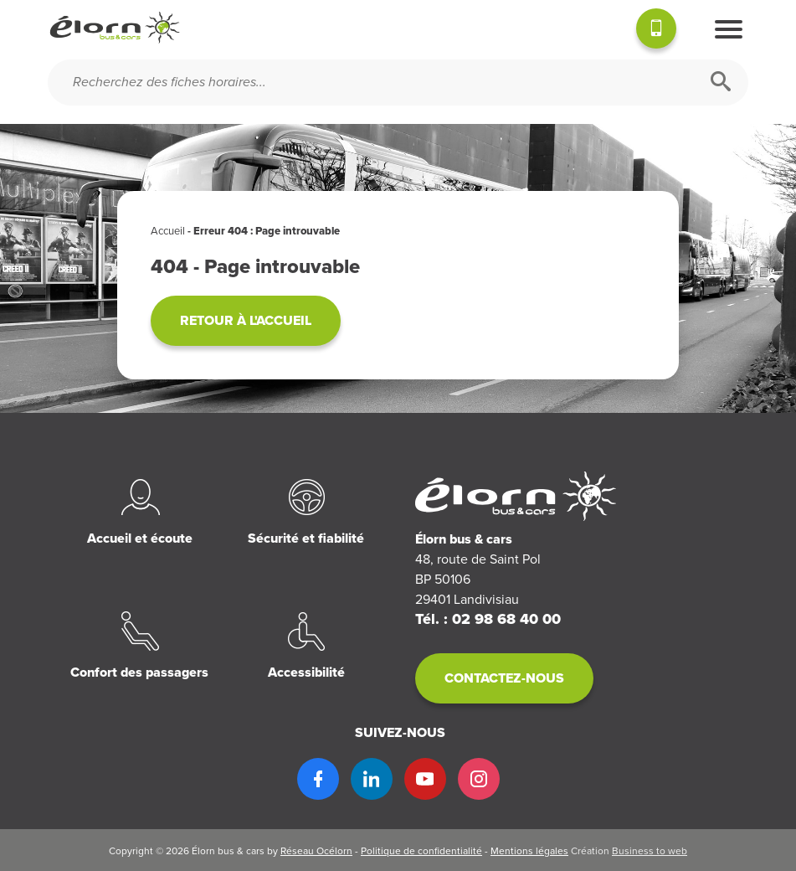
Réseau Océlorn (316, 851)
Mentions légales (529, 851)
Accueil (168, 231)
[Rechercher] (721, 82)
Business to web (649, 851)
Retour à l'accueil (245, 320)
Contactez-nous (504, 678)
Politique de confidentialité (421, 851)
